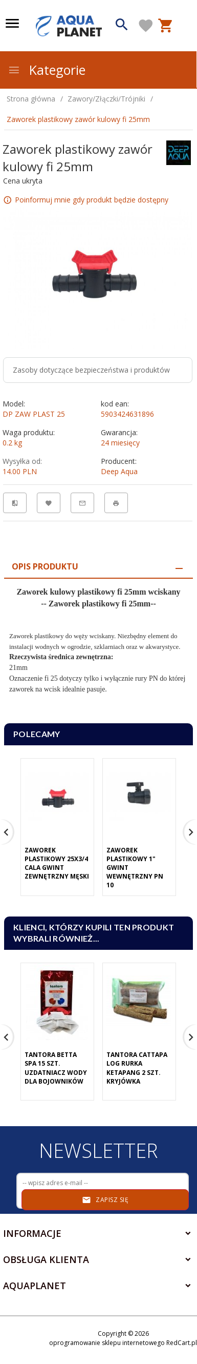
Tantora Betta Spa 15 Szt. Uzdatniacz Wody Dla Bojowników (56, 1067)
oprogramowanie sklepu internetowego (107, 1342)
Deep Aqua (119, 471)
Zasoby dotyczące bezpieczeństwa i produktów (91, 370)
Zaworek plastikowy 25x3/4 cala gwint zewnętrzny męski (57, 863)
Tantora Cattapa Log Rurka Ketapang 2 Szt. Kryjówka (136, 1067)
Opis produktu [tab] (45, 566)
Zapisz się (105, 1200)
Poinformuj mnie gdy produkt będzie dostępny (91, 199)
